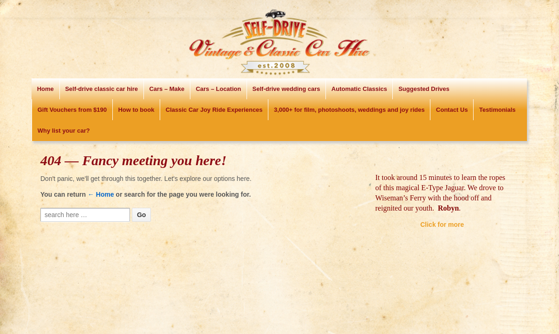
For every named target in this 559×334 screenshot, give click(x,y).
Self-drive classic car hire (101, 88)
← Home (101, 194)
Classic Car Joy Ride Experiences (214, 109)
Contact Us (452, 109)
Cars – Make (166, 88)
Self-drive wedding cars (286, 88)
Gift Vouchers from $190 (72, 109)
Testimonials (497, 109)
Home (45, 88)
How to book (136, 109)
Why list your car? (64, 130)
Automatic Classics (359, 88)
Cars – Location (218, 88)
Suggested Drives (423, 88)
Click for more (442, 224)
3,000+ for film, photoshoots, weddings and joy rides (349, 109)
